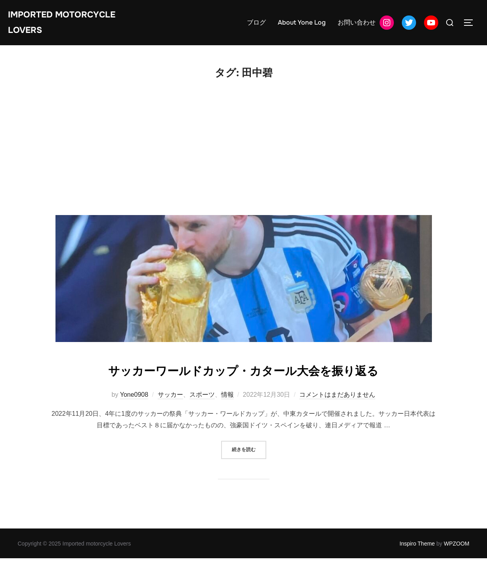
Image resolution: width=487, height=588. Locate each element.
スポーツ (202, 424)
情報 (227, 424)
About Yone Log (302, 25)
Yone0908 (134, 424)
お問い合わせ (357, 25)
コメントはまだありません (337, 424)
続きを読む (249, 478)
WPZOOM (457, 573)
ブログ (256, 25)
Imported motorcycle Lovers (72, 25)
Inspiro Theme (417, 573)
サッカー (170, 424)
